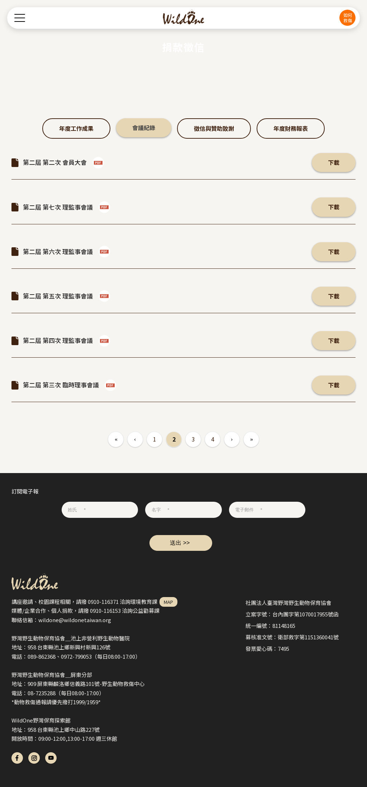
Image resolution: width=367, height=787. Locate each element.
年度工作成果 (76, 128)
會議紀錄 (143, 127)
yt (51, 758)
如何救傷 (347, 17)
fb (17, 758)
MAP (168, 601)
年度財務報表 (290, 128)
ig (34, 758)
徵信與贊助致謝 (214, 128)
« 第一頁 (116, 439)
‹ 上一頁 (135, 439)
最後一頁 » (251, 439)
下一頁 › (232, 439)
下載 (333, 162)
